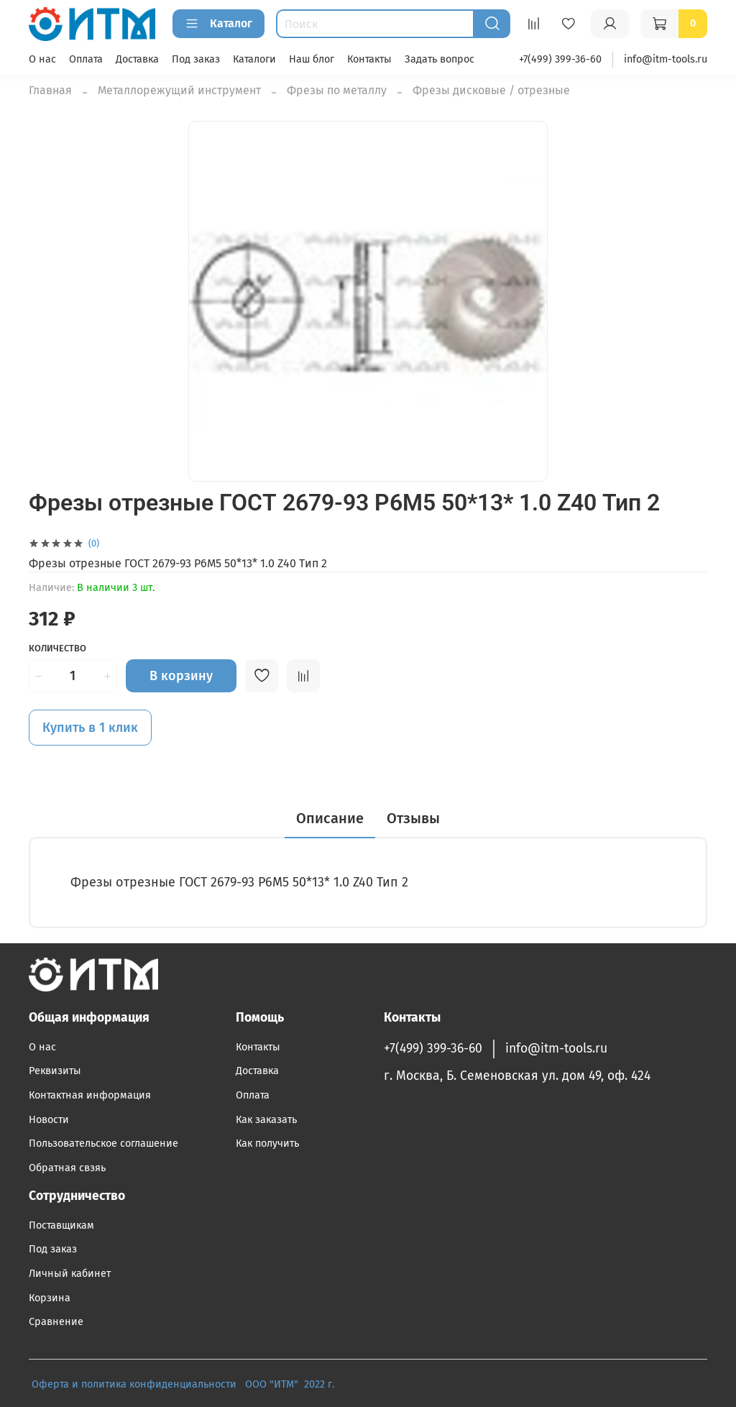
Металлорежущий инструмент (179, 90)
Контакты (369, 59)
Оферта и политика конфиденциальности (134, 1384)
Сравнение (56, 1322)
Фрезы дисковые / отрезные (491, 90)
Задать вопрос (439, 59)
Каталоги (254, 59)
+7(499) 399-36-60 (560, 59)
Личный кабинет (70, 1274)
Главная (50, 90)
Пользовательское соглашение (103, 1143)
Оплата (86, 59)
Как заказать (266, 1120)
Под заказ (196, 59)
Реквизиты (55, 1071)
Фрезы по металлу (337, 90)
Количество (57, 648)
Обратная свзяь (67, 1168)
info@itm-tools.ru (665, 59)
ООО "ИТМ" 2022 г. (291, 1384)
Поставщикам (61, 1225)
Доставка (137, 59)
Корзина (49, 1298)
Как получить (267, 1143)
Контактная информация (90, 1095)
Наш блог (311, 59)
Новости (49, 1120)
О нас (42, 59)
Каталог (218, 24)
